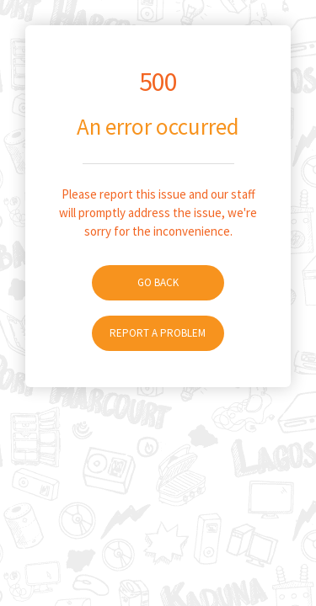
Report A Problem (158, 333)
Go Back (158, 282)
